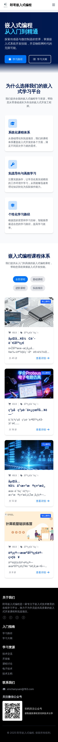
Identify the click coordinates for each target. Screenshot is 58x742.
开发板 (6, 658)
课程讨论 (7, 663)
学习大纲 (40, 59)
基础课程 (38, 279)
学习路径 (15, 59)
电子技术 (7, 668)
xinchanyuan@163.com (20, 689)
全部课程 (20, 279)
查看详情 (43, 358)
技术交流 (7, 653)
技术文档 (7, 673)
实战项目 (38, 288)
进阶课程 (20, 288)
